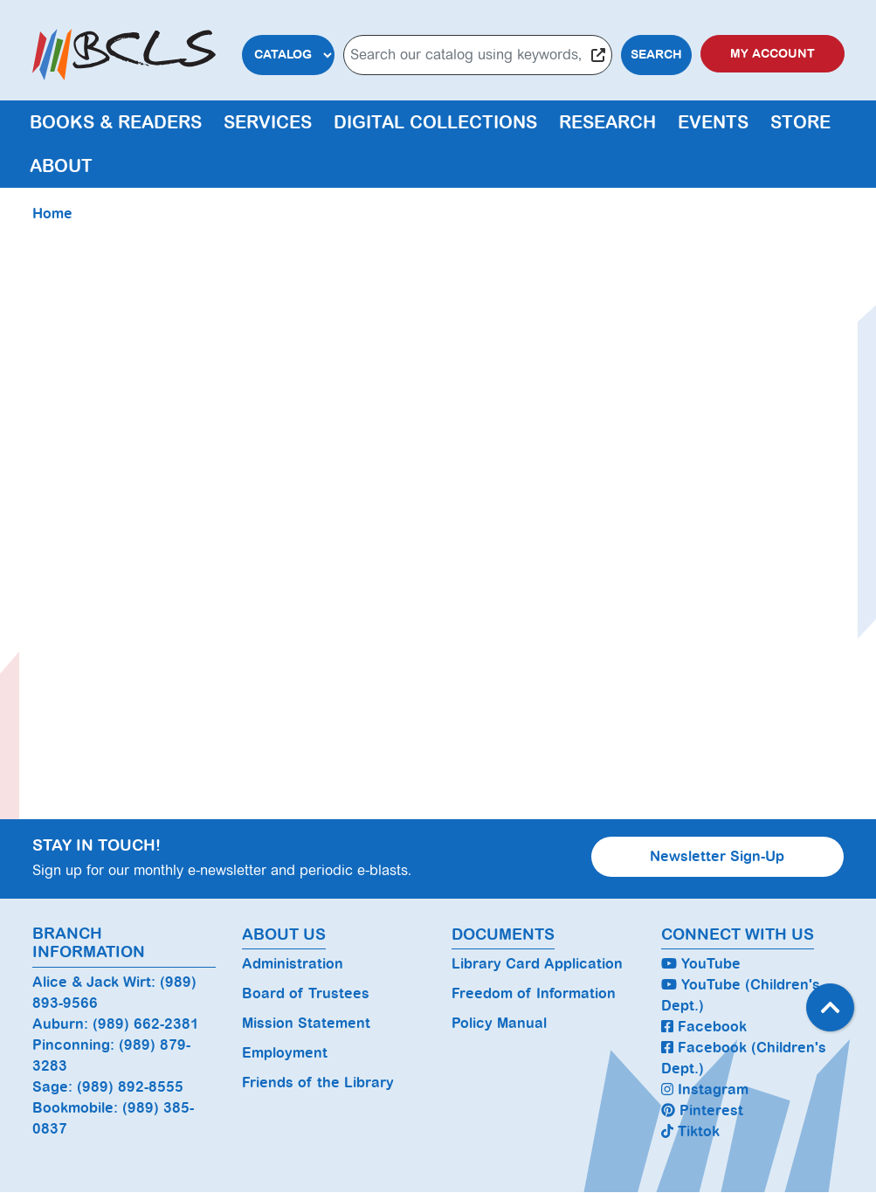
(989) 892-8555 (130, 1087)
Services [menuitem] (268, 122)
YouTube (701, 963)
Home (52, 213)
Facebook (704, 1026)
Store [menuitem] (800, 122)
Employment (285, 1053)
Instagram (704, 1089)
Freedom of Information (534, 993)
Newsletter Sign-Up (717, 856)
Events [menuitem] (713, 122)
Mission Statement (306, 1023)
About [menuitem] (61, 165)
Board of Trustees (305, 993)
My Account (772, 53)
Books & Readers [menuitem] (116, 122)
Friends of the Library (318, 1082)
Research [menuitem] (607, 122)
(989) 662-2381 (146, 1024)
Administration (292, 963)
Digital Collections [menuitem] (435, 122)
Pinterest (702, 1110)
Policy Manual (499, 1023)
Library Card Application (537, 963)
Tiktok (690, 1131)
